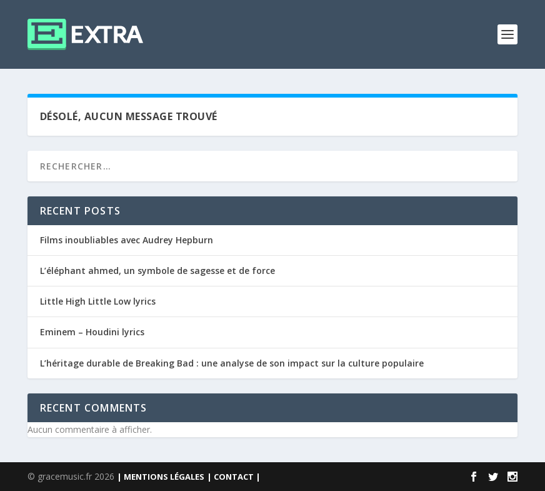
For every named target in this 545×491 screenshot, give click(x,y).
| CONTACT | (234, 476)
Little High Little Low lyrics (98, 301)
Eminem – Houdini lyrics (92, 332)
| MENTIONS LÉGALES (160, 476)
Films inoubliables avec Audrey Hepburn (126, 240)
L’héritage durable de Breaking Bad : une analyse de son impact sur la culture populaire (232, 363)
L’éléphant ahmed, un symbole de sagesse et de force (157, 270)
